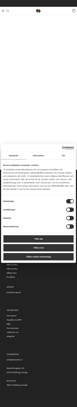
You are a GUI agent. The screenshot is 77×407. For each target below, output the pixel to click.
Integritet (11, 336)
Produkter (11, 277)
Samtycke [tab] (13, 155)
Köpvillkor (11, 320)
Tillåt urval (38, 248)
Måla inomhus (12, 268)
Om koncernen (13, 328)
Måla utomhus (12, 264)
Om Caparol (11, 315)
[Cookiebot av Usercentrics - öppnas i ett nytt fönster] (62, 148)
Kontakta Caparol (14, 292)
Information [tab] (38, 155)
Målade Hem (12, 273)
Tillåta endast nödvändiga (38, 257)
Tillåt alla (38, 239)
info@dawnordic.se (15, 359)
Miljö (8, 324)
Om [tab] (63, 155)
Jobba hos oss (13, 332)
